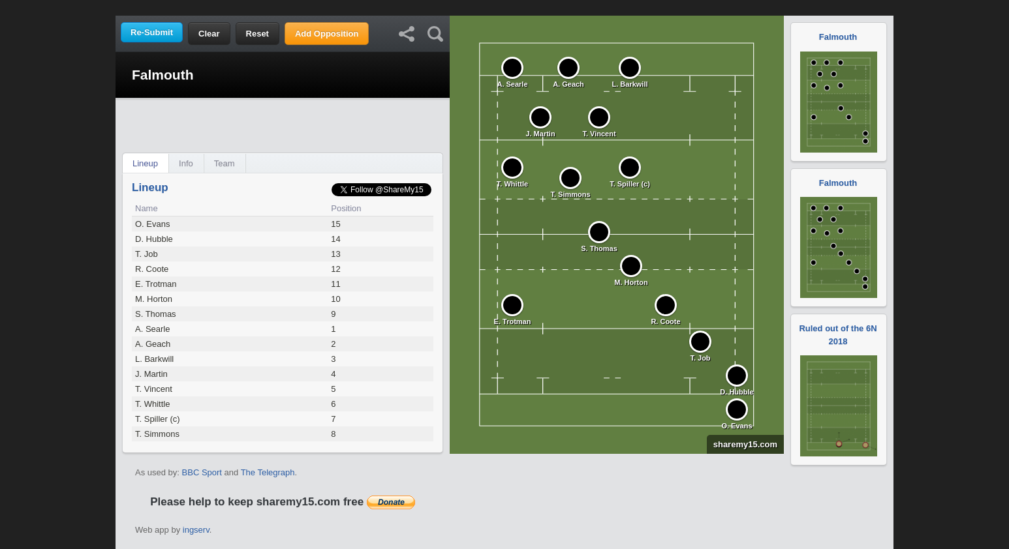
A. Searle (152, 329)
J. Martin (151, 374)
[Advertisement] (504, 7)
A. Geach (152, 344)
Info (186, 163)
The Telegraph (268, 472)
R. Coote (151, 269)
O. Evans (152, 224)
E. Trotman (156, 284)
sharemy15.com (742, 444)
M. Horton (153, 299)
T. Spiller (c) (157, 419)
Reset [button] (257, 33)
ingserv (196, 530)
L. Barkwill (154, 359)
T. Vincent (153, 389)
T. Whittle (152, 404)
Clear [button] (209, 33)
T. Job (146, 254)
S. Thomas (155, 314)
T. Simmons (157, 434)
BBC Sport (202, 472)
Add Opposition (326, 33)
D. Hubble (154, 239)
